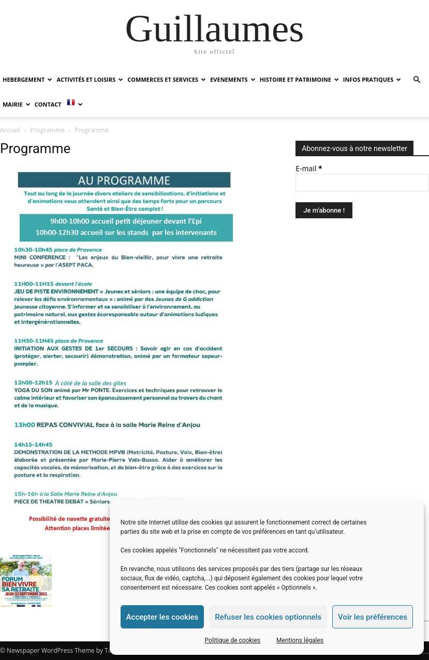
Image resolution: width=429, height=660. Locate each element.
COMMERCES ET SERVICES (166, 79)
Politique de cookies (232, 640)
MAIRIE (17, 104)
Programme (48, 130)
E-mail (308, 168)
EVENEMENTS (232, 79)
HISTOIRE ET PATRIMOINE (299, 79)
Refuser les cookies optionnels (268, 617)
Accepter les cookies (162, 617)
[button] (416, 80)
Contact (48, 104)
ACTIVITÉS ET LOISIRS (89, 79)
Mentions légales (299, 640)
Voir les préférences (372, 617)
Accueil (10, 130)
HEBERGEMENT (27, 79)
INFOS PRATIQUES (372, 79)
